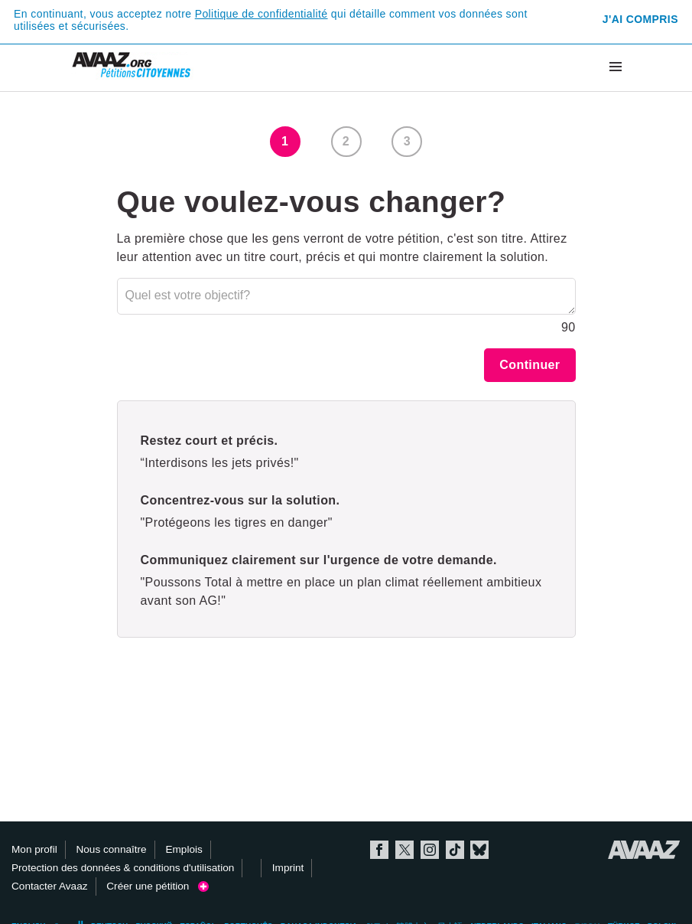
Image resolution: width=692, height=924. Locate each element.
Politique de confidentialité (261, 14)
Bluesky (479, 850)
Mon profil (34, 849)
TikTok (455, 850)
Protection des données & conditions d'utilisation (122, 867)
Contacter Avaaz (49, 886)
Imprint (288, 867)
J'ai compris (640, 19)
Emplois (183, 849)
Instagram (430, 850)
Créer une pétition (157, 886)
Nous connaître (111, 849)
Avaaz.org (644, 850)
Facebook (379, 850)
